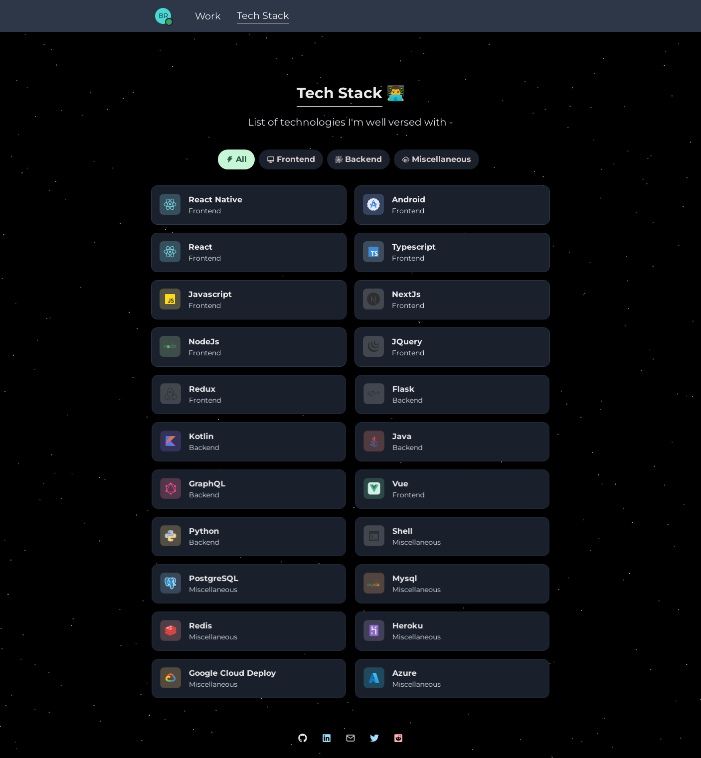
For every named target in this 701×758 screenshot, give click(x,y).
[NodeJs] (249, 347)
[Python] (249, 536)
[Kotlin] (249, 442)
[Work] (208, 16)
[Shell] (452, 536)
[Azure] (452, 678)
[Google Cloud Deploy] (249, 678)
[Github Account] (303, 738)
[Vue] (452, 489)
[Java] (452, 442)
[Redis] (249, 631)
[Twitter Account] (374, 738)
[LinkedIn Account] (327, 738)
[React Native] (249, 205)
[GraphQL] (249, 489)
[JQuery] (452, 347)
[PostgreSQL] (249, 584)
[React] (249, 252)
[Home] (163, 15)
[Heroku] (452, 631)
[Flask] (452, 394)
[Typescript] (452, 252)
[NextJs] (452, 299)
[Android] (452, 205)
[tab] (236, 159)
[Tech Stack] (263, 15)
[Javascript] (249, 299)
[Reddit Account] (398, 738)
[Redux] (249, 394)
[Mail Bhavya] (350, 738)
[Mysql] (452, 584)
